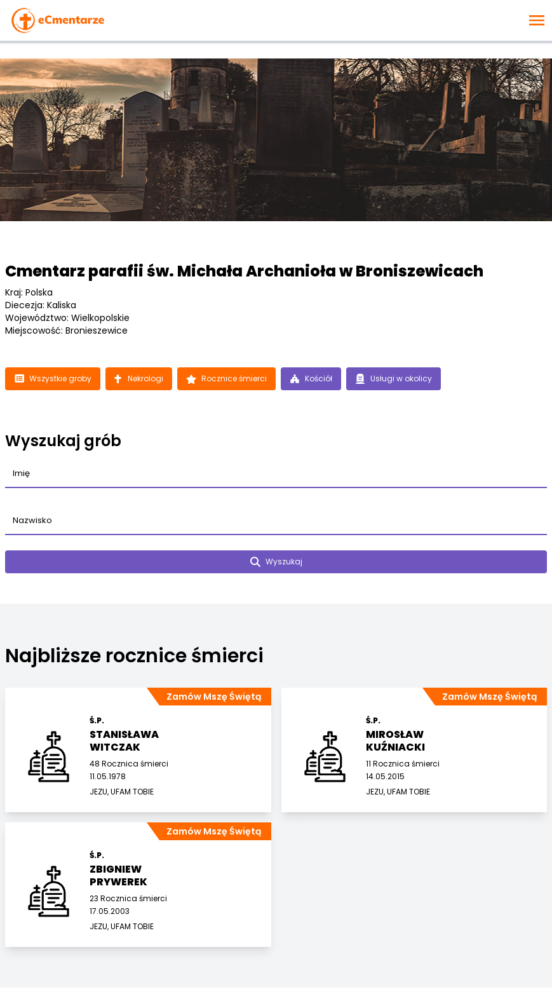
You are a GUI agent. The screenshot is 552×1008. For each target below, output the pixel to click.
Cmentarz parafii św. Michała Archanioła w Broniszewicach (244, 271)
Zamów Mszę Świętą (213, 696)
